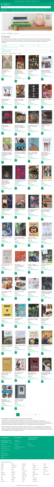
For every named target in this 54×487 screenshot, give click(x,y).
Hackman (13, 467)
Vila (44, 472)
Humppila (13, 477)
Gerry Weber (14, 465)
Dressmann (3, 474)
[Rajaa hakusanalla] (27, 51)
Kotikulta (24, 464)
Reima (34, 472)
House (12, 476)
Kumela (23, 465)
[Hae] (52, 7)
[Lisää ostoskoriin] (2, 79)
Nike (33, 464)
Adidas (2, 465)
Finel (2, 479)
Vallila (44, 469)
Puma (34, 471)
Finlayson (3, 481)
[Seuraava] (39, 414)
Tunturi (44, 465)
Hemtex (13, 474)
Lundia (23, 472)
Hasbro (12, 471)
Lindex (23, 469)
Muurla (23, 479)
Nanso (23, 481)
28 (35, 414)
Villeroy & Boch (46, 474)
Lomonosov (24, 471)
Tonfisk (44, 464)
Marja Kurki (24, 476)
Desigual (2, 472)
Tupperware (45, 467)
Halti (12, 469)
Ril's (33, 476)
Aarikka (2, 464)
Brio (1, 471)
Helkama (13, 472)
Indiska (12, 481)
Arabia (2, 467)
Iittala (12, 479)
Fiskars (12, 464)
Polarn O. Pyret (36, 469)
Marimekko (24, 474)
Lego (23, 467)
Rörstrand (35, 477)
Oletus (15, 53)
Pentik (34, 467)
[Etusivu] (7, 4)
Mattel (23, 477)
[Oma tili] (41, 4)
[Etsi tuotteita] (27, 7)
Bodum (2, 469)
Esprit (2, 477)
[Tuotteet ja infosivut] (2, 4)
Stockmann (35, 481)
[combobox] (27, 7)
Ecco (2, 476)
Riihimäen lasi (35, 474)
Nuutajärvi (35, 465)
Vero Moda (45, 471)
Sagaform (35, 479)
